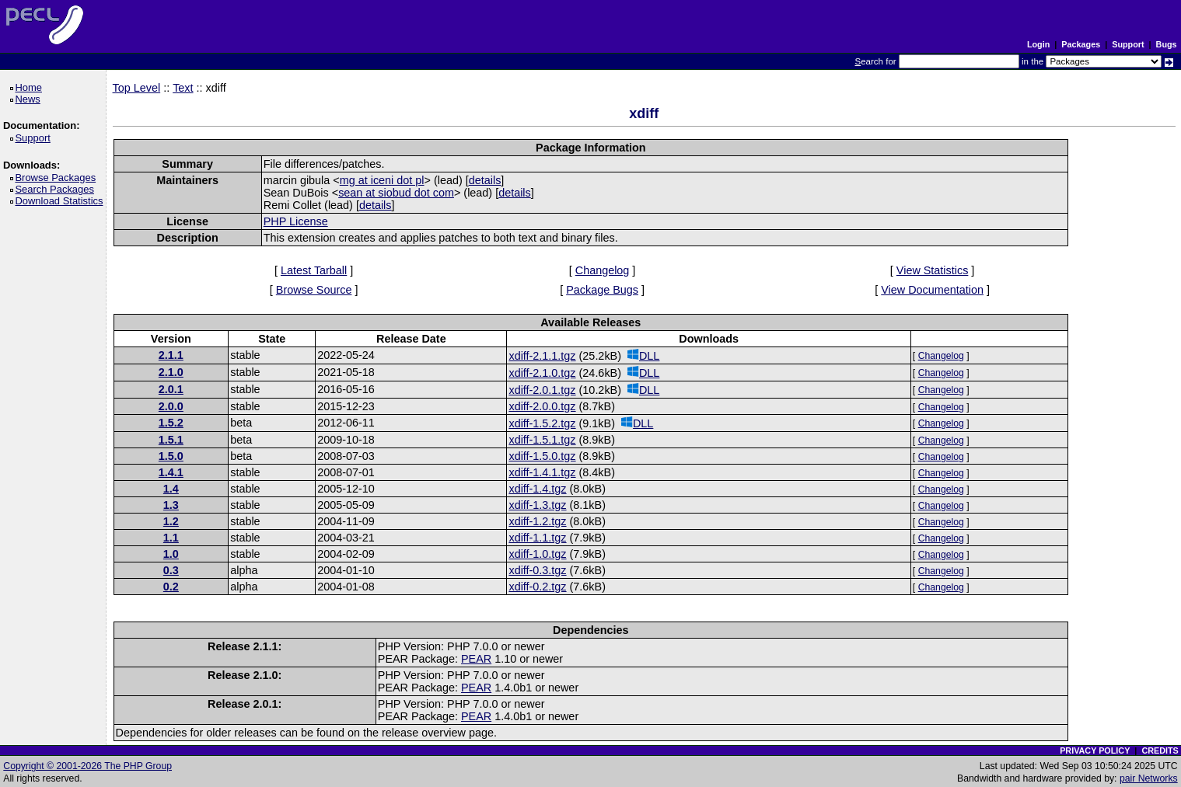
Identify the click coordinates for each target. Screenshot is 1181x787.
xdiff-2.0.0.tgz (541, 406)
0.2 (171, 586)
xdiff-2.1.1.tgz (541, 356)
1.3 (171, 505)
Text (183, 88)
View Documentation (932, 290)
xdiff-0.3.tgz (537, 570)
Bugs (1166, 44)
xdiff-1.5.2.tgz (541, 423)
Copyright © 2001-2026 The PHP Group (87, 766)
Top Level (137, 88)
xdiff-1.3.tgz (537, 505)
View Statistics (932, 270)
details (485, 180)
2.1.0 (171, 372)
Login (1038, 44)
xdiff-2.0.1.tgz (541, 390)
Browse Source (314, 290)
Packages (1080, 44)
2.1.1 (171, 355)
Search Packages (56, 189)
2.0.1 (171, 389)
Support (1128, 44)
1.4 (171, 488)
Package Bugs (602, 290)
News (29, 99)
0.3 (171, 570)
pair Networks (1149, 778)
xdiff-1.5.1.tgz (541, 440)
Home (30, 87)
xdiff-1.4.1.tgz (541, 472)
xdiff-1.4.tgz (537, 488)
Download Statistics (61, 201)
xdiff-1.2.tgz (537, 521)
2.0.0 (171, 406)
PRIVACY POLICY (1095, 750)
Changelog (602, 270)
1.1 (171, 537)
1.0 (171, 554)
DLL (643, 355)
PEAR (476, 659)
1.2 (171, 521)
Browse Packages (57, 177)
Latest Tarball (314, 270)
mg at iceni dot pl (382, 180)
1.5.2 (171, 422)
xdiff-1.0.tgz (537, 554)
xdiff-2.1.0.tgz (541, 373)
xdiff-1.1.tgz (537, 537)
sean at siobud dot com (396, 192)
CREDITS (1159, 750)
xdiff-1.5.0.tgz (541, 456)
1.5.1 (171, 440)
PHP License (296, 221)
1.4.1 (171, 472)
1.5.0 (171, 456)
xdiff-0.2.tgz (537, 586)
